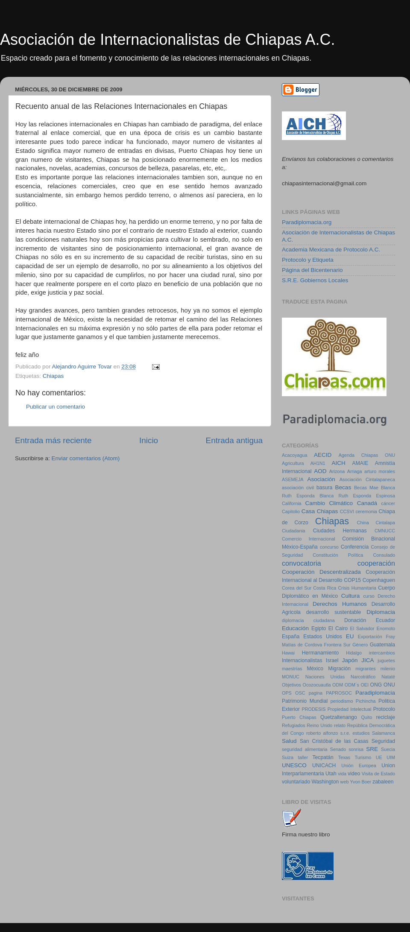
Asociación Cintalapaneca (367, 479)
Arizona (337, 471)
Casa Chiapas (320, 511)
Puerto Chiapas (299, 717)
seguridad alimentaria (304, 749)
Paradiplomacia (375, 693)
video (354, 774)
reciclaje (385, 717)
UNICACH (324, 765)
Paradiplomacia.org (306, 222)
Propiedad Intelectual (350, 709)
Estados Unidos (322, 637)
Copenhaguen (379, 580)
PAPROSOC (338, 692)
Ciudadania (293, 530)
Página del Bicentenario (312, 270)
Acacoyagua (294, 455)
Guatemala (382, 645)
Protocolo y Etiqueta (308, 260)
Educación (295, 628)
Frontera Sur (337, 644)
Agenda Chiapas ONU (367, 455)
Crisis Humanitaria (357, 587)
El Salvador (362, 628)
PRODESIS (314, 709)
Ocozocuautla (317, 684)
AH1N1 (317, 463)
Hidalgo (354, 652)
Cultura (350, 596)
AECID (322, 455)
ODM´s (352, 684)
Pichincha (366, 701)
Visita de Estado (378, 773)
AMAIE (360, 463)
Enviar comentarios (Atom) (86, 458)
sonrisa (355, 749)
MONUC (290, 676)
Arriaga (354, 471)
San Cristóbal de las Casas (334, 741)
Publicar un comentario (55, 406)
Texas (344, 757)
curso (368, 596)
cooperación (376, 563)
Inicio (148, 440)
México (315, 669)
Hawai (288, 652)
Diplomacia (380, 612)
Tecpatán (323, 757)
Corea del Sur (296, 587)
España (290, 637)
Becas (343, 487)
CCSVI (347, 511)
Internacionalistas (302, 660)
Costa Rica (324, 587)
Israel (332, 660)
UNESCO (294, 765)
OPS (287, 692)
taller (303, 757)
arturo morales (379, 471)
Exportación (370, 636)
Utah (331, 774)
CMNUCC (385, 530)
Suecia (388, 749)
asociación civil (298, 487)
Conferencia (355, 547)
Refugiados (293, 725)
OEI (364, 684)
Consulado (384, 555)
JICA (367, 660)
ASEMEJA (292, 479)
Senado (338, 749)
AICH (339, 463)
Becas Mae (366, 487)
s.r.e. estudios (355, 733)
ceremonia (366, 511)
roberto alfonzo (322, 733)
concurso (329, 546)
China (363, 522)
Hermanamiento (320, 653)
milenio (388, 668)
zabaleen (382, 782)
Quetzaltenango (338, 717)
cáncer (388, 503)
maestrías (292, 668)
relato (340, 725)
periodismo (342, 701)
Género (360, 644)
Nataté (388, 676)
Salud (289, 741)
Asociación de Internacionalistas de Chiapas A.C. (167, 39)
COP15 (352, 580)
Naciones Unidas (325, 676)
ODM (337, 684)
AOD (320, 471)
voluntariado (296, 782)
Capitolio (291, 511)
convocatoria (301, 563)
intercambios (382, 652)
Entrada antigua (234, 440)
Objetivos (291, 684)
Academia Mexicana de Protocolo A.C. (331, 249)
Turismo (363, 757)
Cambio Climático (329, 503)
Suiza (287, 757)
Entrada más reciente (53, 440)
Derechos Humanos (340, 604)
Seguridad (383, 741)
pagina (315, 692)
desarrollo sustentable (333, 612)
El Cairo (338, 628)
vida (342, 773)
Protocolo (384, 709)
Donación (355, 620)
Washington (325, 782)
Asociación (321, 479)
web (344, 781)
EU (350, 636)
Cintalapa (385, 522)
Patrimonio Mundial (305, 701)
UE (379, 757)
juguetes (386, 660)
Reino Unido (319, 725)
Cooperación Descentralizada (321, 572)
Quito (366, 717)
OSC (300, 692)
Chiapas (53, 376)
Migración (339, 669)
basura (324, 488)
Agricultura (293, 463)
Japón (350, 660)
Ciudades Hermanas (340, 531)
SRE (372, 749)
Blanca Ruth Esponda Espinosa (357, 495)
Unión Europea (358, 765)
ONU (389, 685)
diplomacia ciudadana (308, 620)
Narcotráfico (363, 676)
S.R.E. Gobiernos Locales (315, 280)
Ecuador (385, 620)
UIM (391, 757)
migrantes (365, 668)
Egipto (318, 628)
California (292, 503)
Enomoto (386, 628)
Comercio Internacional (308, 538)
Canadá (367, 503)
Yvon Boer (360, 781)
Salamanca (383, 733)
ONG (376, 685)
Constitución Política (338, 555)
